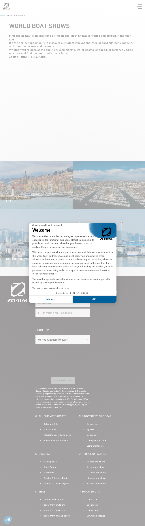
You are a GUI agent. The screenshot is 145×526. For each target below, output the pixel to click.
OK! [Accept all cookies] (94, 299)
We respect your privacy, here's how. (50, 287)
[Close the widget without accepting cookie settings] (47, 225)
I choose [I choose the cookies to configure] (50, 299)
